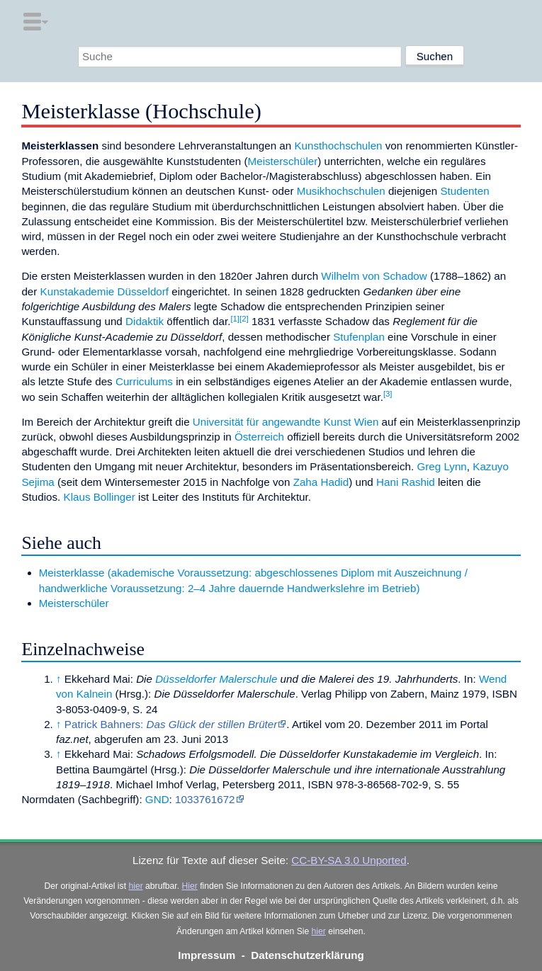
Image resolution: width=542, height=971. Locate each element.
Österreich (259, 437)
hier (135, 886)
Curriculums (144, 381)
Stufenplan (359, 337)
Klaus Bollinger (99, 497)
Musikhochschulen (341, 191)
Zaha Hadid (321, 482)
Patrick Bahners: (171, 724)
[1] (234, 318)
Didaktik (144, 321)
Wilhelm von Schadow (374, 276)
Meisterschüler (283, 161)
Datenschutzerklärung (307, 955)
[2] (244, 318)
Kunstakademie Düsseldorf (104, 291)
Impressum (206, 955)
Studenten (464, 191)
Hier (189, 886)
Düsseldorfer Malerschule (216, 679)
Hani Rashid (405, 482)
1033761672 (205, 799)
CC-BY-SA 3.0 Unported (348, 860)
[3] (388, 394)
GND (157, 799)
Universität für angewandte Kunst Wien (286, 422)
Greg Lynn (441, 466)
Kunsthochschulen (338, 146)
